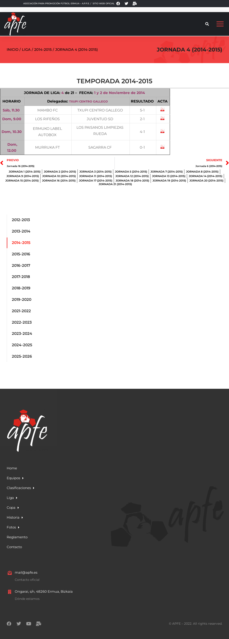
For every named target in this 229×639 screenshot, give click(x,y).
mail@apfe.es (26, 567)
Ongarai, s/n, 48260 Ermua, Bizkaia (44, 586)
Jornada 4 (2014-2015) (189, 44)
